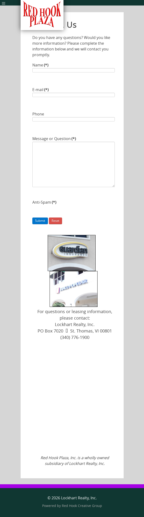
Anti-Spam (44, 202)
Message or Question (54, 138)
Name (40, 65)
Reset (55, 221)
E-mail (40, 89)
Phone (38, 114)
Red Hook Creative (82, 506)
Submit (40, 221)
